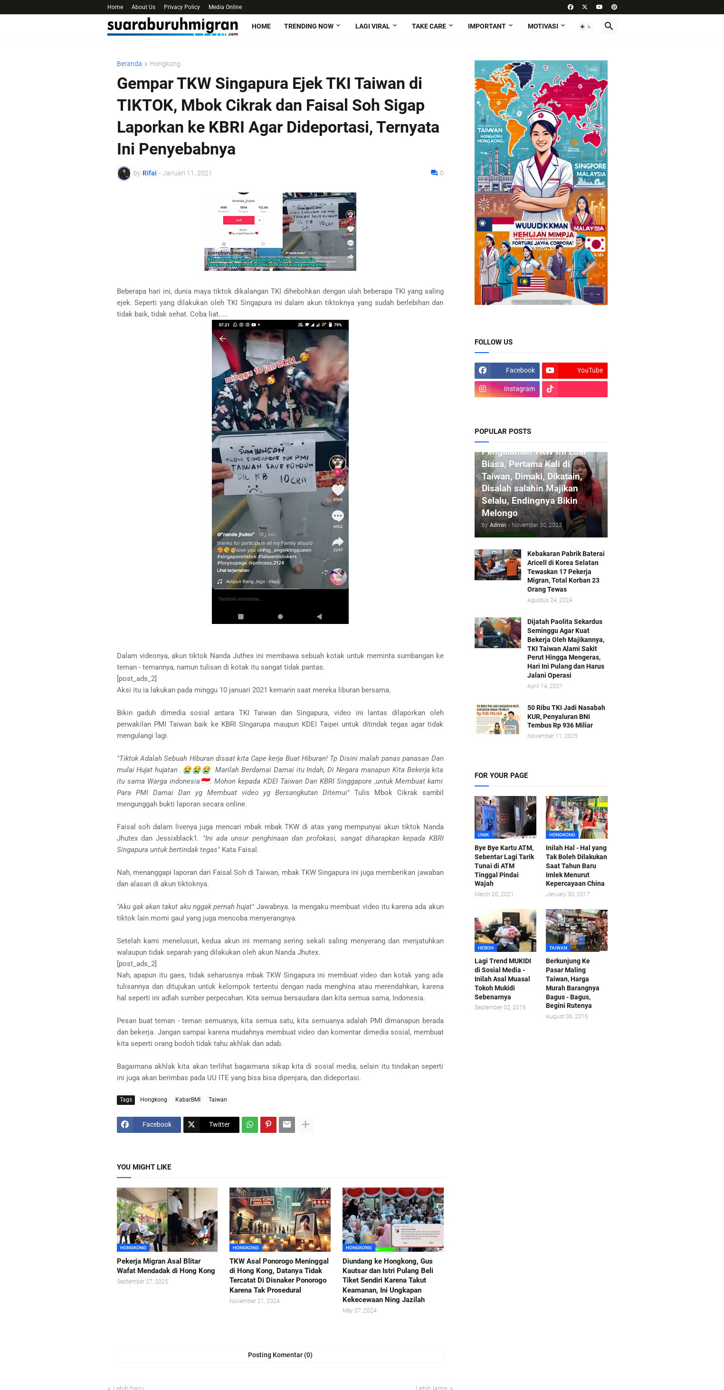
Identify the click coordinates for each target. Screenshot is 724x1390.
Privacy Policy (182, 7)
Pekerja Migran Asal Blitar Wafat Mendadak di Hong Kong (166, 1266)
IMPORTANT (487, 26)
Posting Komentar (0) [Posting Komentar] (280, 1355)
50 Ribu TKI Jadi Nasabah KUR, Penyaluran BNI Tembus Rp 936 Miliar (566, 716)
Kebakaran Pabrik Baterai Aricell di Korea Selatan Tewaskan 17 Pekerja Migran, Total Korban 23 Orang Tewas (566, 572)
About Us (143, 7)
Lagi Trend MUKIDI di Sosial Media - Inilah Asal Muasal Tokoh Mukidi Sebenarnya (503, 979)
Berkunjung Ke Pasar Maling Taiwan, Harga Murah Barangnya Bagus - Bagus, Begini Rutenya (573, 983)
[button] (586, 26)
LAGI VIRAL (372, 26)
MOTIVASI (543, 26)
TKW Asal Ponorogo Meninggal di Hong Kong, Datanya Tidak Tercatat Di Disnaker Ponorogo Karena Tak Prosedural (279, 1275)
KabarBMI (187, 1099)
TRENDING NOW (308, 26)
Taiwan (218, 1099)
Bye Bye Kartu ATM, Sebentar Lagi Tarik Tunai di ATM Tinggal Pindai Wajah (504, 866)
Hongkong (165, 63)
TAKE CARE (429, 26)
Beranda (129, 63)
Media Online (225, 7)
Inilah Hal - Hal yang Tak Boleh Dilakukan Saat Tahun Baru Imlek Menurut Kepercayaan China (576, 866)
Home (115, 7)
